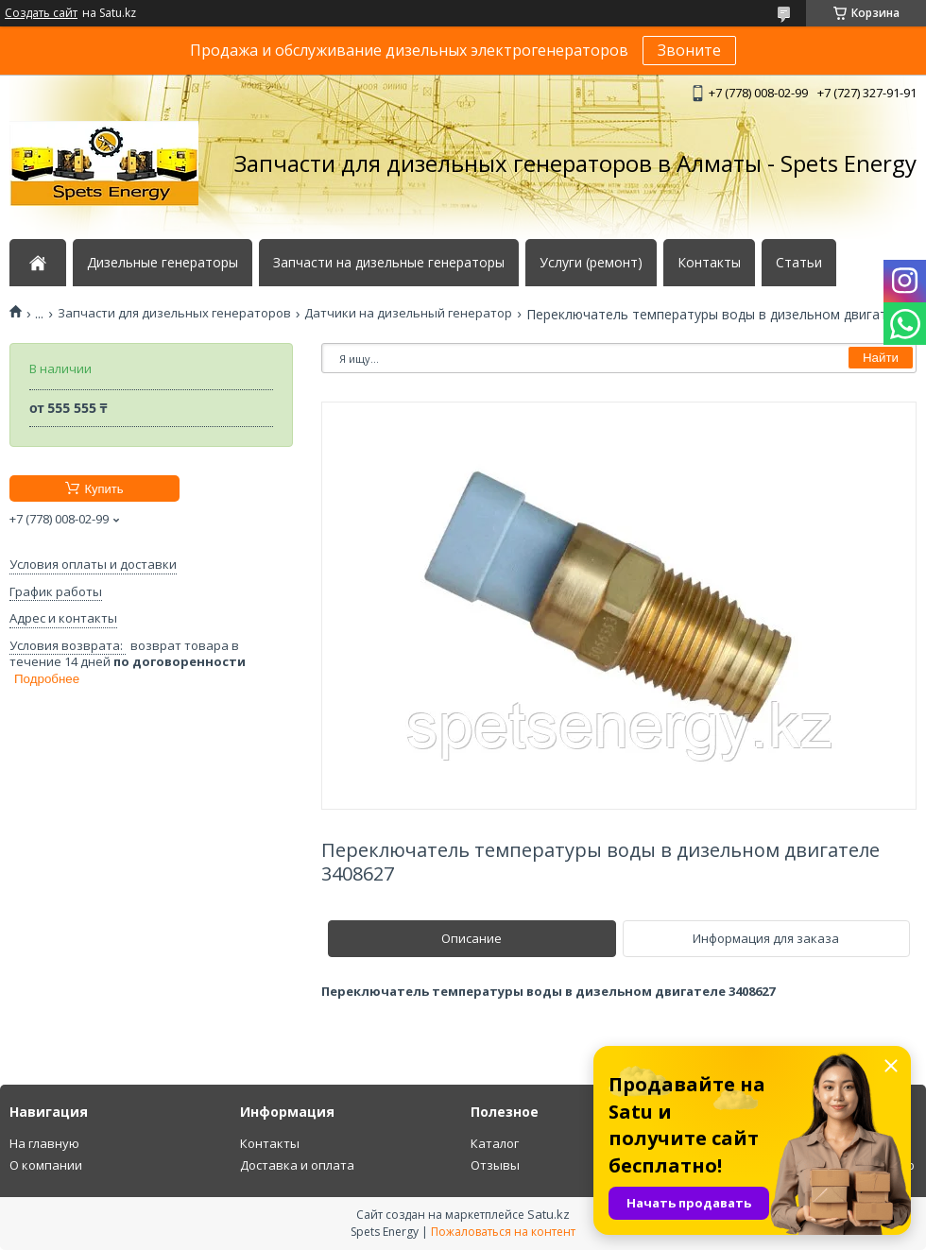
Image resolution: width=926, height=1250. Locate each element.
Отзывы (495, 1164)
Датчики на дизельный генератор (408, 313)
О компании (45, 1164)
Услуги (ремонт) (591, 262)
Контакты (709, 262)
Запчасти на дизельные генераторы (389, 262)
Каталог (495, 1143)
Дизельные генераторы (162, 262)
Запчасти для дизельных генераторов (174, 313)
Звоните (689, 50)
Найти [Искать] (881, 358)
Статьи (799, 262)
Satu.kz (548, 1214)
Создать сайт (41, 13)
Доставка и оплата (297, 1164)
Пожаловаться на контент (503, 1232)
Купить (103, 489)
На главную (44, 1143)
